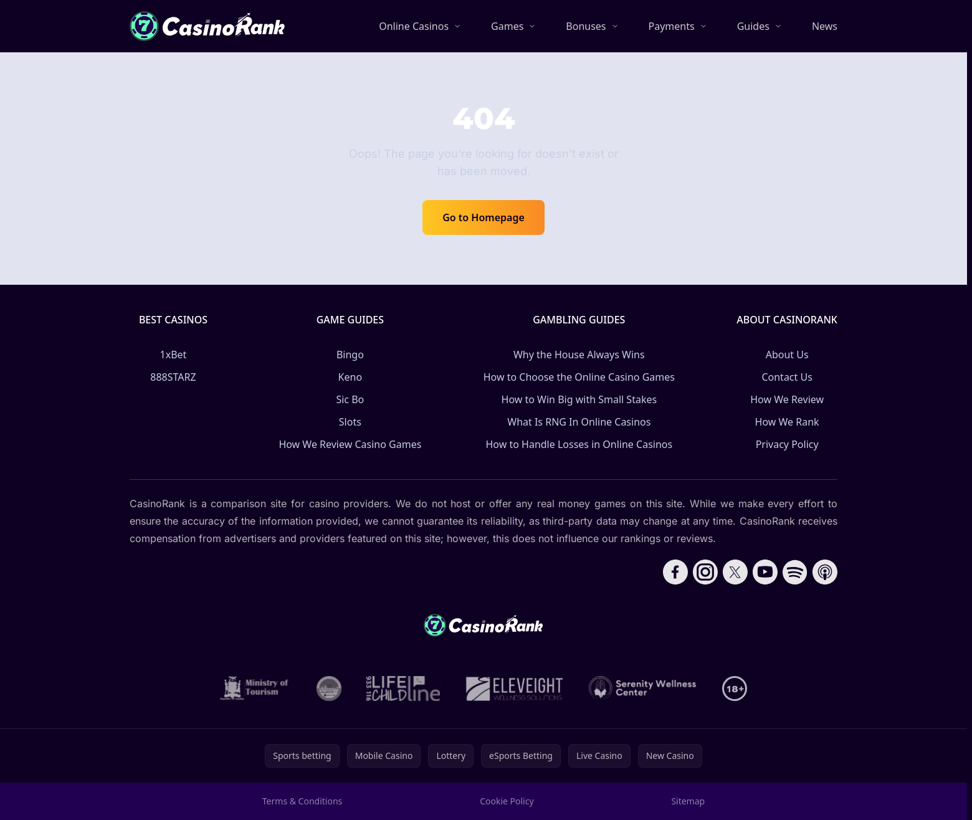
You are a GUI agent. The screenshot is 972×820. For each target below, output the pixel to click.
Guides (753, 26)
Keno (350, 377)
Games (507, 26)
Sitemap (688, 801)
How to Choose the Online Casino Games (579, 377)
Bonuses (586, 26)
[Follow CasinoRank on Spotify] (795, 572)
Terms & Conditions (302, 801)
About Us (787, 354)
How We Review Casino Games (350, 444)
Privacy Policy (787, 444)
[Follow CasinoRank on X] (735, 572)
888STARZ (173, 377)
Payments (672, 26)
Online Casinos (414, 26)
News (824, 26)
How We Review (787, 399)
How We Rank (787, 422)
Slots (350, 422)
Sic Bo (350, 399)
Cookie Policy (506, 801)
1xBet (173, 354)
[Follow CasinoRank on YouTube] (765, 572)
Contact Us (786, 377)
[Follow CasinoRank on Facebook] (675, 572)
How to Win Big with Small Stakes (579, 399)
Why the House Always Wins (579, 354)
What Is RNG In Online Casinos (578, 422)
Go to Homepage (483, 217)
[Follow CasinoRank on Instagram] (705, 572)
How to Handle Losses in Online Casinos (578, 444)
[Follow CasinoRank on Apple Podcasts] (824, 572)
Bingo (350, 354)
